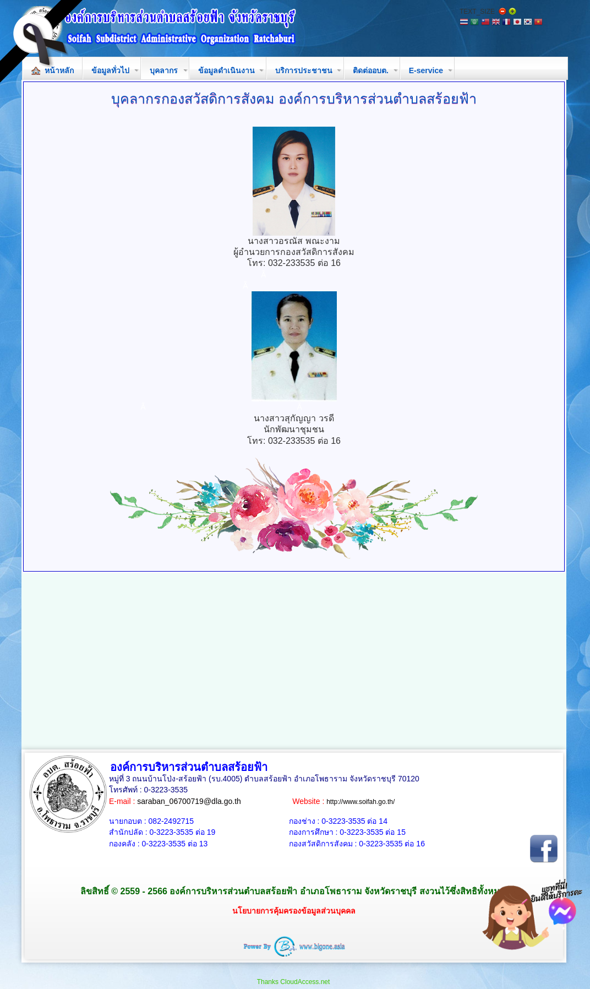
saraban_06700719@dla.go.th (189, 801)
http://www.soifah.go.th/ (360, 802)
